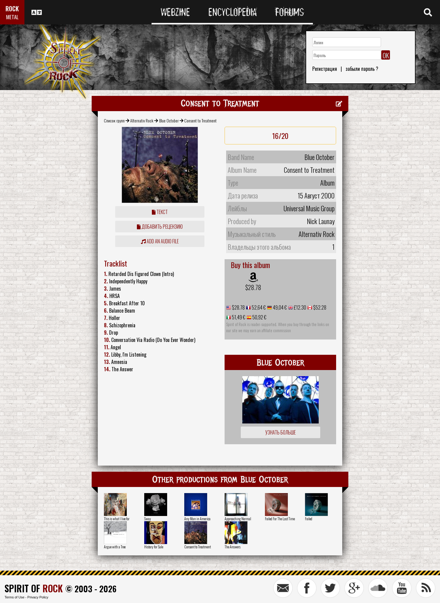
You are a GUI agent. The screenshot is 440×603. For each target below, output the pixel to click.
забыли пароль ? (362, 68)
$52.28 (319, 307)
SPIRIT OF (34, 588)
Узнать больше (280, 432)
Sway (147, 518)
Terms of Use (14, 597)
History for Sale (153, 546)
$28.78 (253, 287)
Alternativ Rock (141, 120)
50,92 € (258, 317)
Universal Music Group (309, 208)
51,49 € (238, 317)
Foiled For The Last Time (280, 518)
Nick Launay (321, 221)
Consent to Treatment (197, 546)
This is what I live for (117, 518)
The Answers (232, 546)
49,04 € (279, 307)
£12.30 (299, 307)
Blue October (169, 120)
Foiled (308, 518)
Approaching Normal (238, 518)
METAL (12, 17)
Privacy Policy (38, 597)
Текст (160, 212)
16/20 (280, 135)
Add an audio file (160, 241)
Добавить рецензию (160, 226)
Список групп (114, 120)
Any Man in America (197, 518)
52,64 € (258, 307)
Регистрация (324, 68)
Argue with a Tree (115, 546)
